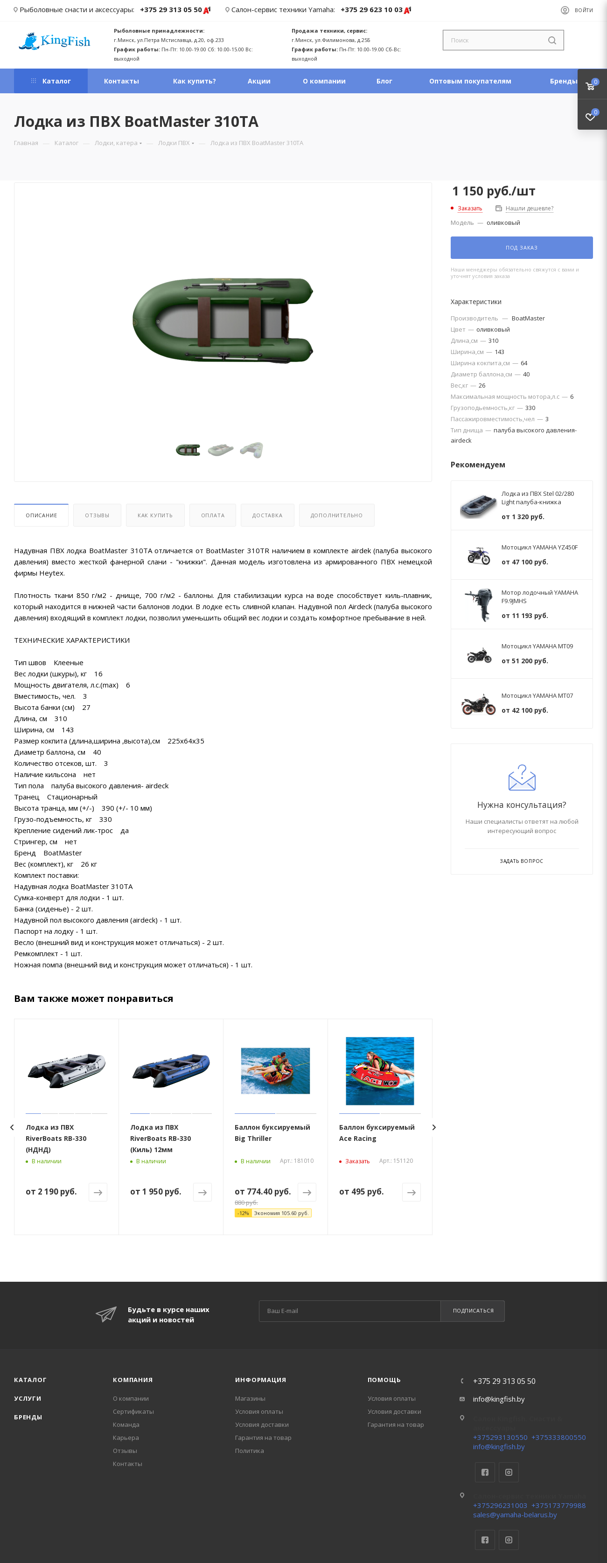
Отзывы (97, 515)
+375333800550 (558, 1437)
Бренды (28, 1417)
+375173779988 (558, 1505)
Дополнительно (337, 515)
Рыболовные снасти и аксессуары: (77, 9)
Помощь (384, 1379)
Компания (133, 1379)
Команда (126, 1424)
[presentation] (11, 1127)
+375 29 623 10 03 (376, 10)
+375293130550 (500, 1437)
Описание (41, 515)
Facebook (485, 1472)
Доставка (267, 515)
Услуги (28, 1398)
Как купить (155, 515)
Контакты (127, 1463)
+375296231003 (500, 1505)
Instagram (509, 1472)
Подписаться (473, 1310)
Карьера (126, 1437)
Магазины (250, 1398)
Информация (260, 1379)
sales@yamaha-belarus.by (515, 1514)
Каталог (30, 1379)
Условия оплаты (259, 1411)
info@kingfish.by (499, 1398)
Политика (249, 1450)
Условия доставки (262, 1424)
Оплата (213, 515)
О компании (131, 1398)
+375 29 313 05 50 (175, 10)
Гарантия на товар (263, 1437)
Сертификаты (133, 1411)
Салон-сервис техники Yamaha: (283, 9)
